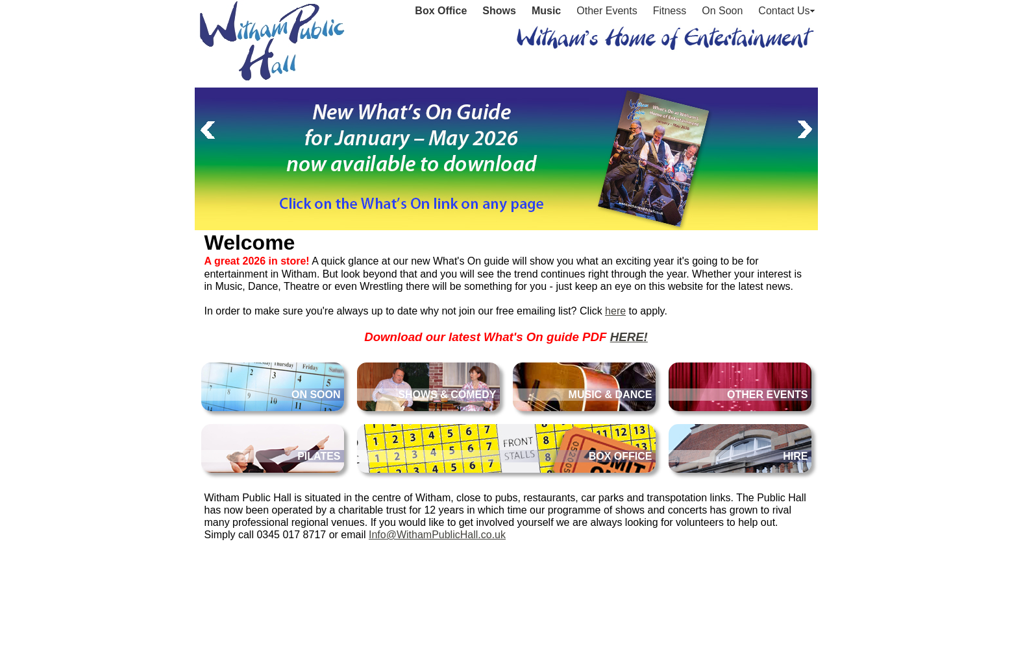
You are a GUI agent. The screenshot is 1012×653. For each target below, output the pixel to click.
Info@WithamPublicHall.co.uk (437, 534)
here (615, 310)
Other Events (606, 10)
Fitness (670, 10)
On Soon (722, 10)
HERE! (629, 337)
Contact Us (783, 10)
